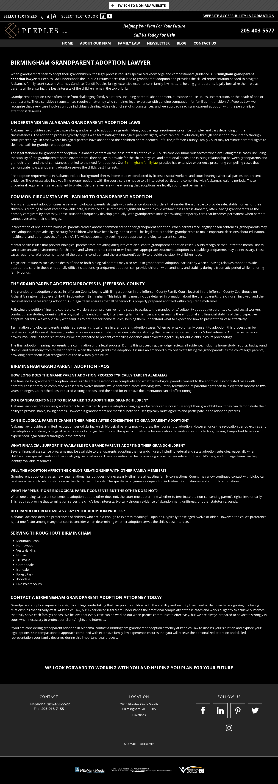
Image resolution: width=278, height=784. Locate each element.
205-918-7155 (52, 708)
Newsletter (158, 43)
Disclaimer (147, 744)
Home (67, 43)
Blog (182, 43)
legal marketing (138, 770)
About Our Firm (95, 43)
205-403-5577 (257, 30)
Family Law (129, 43)
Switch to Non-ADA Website (142, 5)
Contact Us (205, 43)
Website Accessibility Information (238, 15)
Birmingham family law (141, 162)
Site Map (130, 744)
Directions (139, 715)
